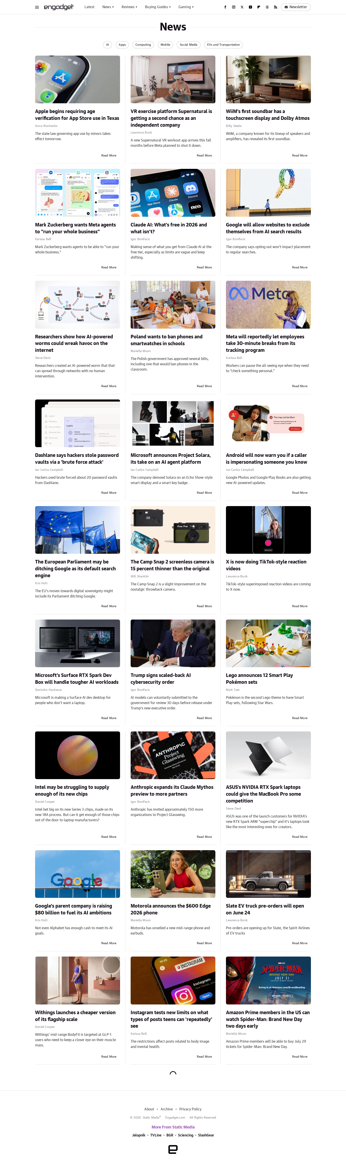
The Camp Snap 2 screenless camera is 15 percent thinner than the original (172, 565)
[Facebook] (225, 7)
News (106, 7)
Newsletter (296, 7)
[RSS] (275, 7)
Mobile (165, 44)
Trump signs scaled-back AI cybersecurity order (161, 679)
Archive (167, 1109)
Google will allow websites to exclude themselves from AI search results (268, 228)
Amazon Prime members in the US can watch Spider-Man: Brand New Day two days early (268, 1019)
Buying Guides (156, 7)
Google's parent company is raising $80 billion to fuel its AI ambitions (73, 909)
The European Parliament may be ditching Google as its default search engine (75, 569)
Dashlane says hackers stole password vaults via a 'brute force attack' (77, 459)
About (149, 1109)
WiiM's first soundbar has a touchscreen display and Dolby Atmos (268, 115)
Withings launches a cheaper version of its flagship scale (75, 1016)
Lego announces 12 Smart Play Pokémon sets (259, 679)
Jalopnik (138, 1135)
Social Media (188, 44)
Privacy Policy (190, 1109)
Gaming (185, 7)
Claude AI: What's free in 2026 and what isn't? (169, 228)
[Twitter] (242, 7)
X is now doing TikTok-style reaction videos (266, 565)
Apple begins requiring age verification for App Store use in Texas (77, 115)
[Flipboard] (259, 7)
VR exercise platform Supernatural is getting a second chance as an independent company (171, 118)
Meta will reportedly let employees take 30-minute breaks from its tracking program (265, 343)
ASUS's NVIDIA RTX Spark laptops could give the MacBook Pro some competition (263, 794)
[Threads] (267, 7)
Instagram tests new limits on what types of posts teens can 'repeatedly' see (171, 1019)
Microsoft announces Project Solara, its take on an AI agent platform (171, 459)
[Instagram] (233, 7)
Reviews (128, 7)
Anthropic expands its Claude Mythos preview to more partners (172, 791)
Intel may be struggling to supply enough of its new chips (72, 791)
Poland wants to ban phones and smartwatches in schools (167, 340)
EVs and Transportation (223, 44)
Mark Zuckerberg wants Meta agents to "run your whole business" (75, 228)
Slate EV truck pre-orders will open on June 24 (265, 909)
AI (107, 44)
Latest (89, 7)
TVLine (156, 1135)
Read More (109, 155)
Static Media (151, 1117)
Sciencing (185, 1135)
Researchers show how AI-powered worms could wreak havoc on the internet (74, 343)
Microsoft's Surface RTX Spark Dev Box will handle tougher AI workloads (76, 679)
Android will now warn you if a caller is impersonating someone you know (266, 459)
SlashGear (206, 1135)
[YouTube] (250, 7)
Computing (143, 44)
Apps (122, 44)
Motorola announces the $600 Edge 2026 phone (171, 909)
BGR (169, 1135)
